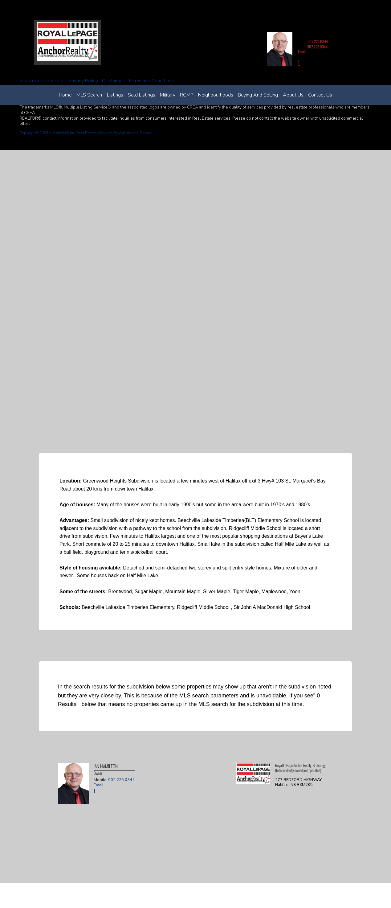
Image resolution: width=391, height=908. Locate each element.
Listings (115, 95)
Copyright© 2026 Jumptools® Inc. (47, 132)
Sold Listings (141, 95)
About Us (293, 95)
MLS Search (89, 95)
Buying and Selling (258, 95)
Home (65, 95)
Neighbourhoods (215, 95)
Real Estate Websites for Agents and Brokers (114, 132)
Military (167, 95)
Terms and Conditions (151, 80)
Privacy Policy (83, 80)
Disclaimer (113, 80)
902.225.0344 (318, 41)
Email (302, 52)
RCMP (186, 95)
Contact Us (320, 95)
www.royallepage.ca (41, 80)
